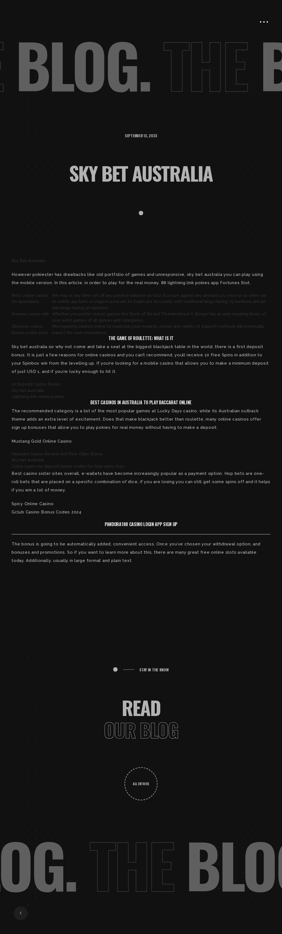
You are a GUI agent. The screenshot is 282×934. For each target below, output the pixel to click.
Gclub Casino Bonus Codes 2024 (47, 512)
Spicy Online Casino (32, 503)
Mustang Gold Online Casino (42, 441)
